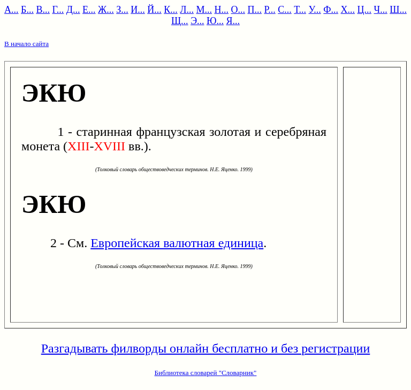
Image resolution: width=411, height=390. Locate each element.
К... (171, 9)
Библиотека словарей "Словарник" (206, 373)
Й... (154, 9)
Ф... (330, 9)
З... (122, 9)
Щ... (179, 21)
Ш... (398, 9)
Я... (233, 21)
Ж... (106, 9)
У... (315, 9)
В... (43, 9)
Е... (89, 9)
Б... (27, 9)
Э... (197, 21)
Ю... (215, 21)
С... (285, 9)
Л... (187, 9)
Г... (58, 9)
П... (255, 9)
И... (138, 9)
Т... (300, 9)
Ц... (364, 9)
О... (238, 9)
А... (11, 9)
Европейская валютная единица (176, 243)
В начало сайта (26, 44)
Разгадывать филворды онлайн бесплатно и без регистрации (205, 348)
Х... (348, 9)
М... (204, 9)
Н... (222, 9)
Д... (73, 9)
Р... (270, 9)
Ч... (380, 9)
